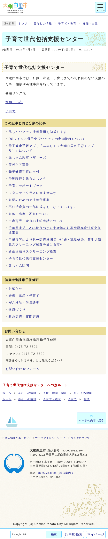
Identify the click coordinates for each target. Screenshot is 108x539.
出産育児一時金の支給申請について (38, 221)
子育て (10, 111)
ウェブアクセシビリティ (50, 438)
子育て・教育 (67, 23)
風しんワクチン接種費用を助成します (38, 131)
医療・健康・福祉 (55, 393)
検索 (54, 534)
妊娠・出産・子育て (24, 295)
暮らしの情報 (43, 23)
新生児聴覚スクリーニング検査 (33, 251)
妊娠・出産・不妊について (29, 214)
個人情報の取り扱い (17, 438)
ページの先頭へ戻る (91, 420)
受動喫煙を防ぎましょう (27, 178)
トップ (22, 23)
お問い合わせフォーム (22, 369)
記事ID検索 (74, 534)
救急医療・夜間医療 (24, 316)
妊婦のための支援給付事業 (29, 199)
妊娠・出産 (90, 23)
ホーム (7, 393)
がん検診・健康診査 (24, 302)
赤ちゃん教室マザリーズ (27, 157)
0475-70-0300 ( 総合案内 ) (55, 473)
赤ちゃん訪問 (19, 265)
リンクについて (80, 438)
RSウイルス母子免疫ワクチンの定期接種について (47, 139)
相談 (87, 399)
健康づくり (17, 309)
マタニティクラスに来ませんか (33, 192)
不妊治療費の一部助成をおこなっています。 (43, 207)
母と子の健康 (83, 393)
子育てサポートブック (26, 185)
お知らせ (15, 288)
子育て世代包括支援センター (31, 258)
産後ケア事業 (19, 164)
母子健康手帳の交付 (24, 171)
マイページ (95, 534)
